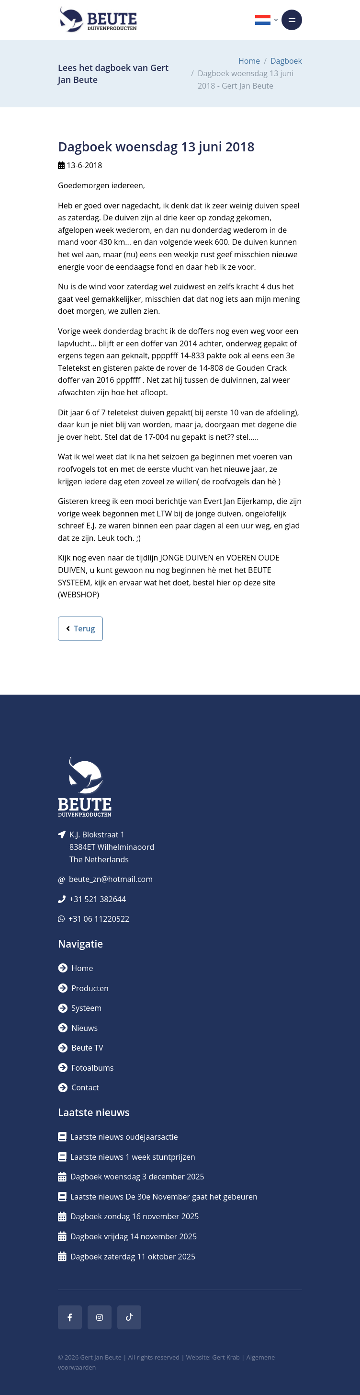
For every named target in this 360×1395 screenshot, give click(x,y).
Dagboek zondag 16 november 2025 (128, 1216)
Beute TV (80, 1047)
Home (249, 61)
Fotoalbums (85, 1068)
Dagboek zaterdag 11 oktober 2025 (126, 1256)
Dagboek (286, 61)
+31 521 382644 (97, 899)
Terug (80, 628)
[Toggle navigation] (291, 20)
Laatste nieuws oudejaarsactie (118, 1137)
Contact (78, 1087)
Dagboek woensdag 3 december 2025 (131, 1176)
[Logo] (98, 20)
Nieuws (78, 1028)
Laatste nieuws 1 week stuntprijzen (126, 1157)
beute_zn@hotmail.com (111, 879)
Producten (83, 988)
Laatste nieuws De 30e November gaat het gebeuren (158, 1196)
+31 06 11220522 (98, 919)
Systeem (79, 1008)
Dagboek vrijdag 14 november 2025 (127, 1236)
